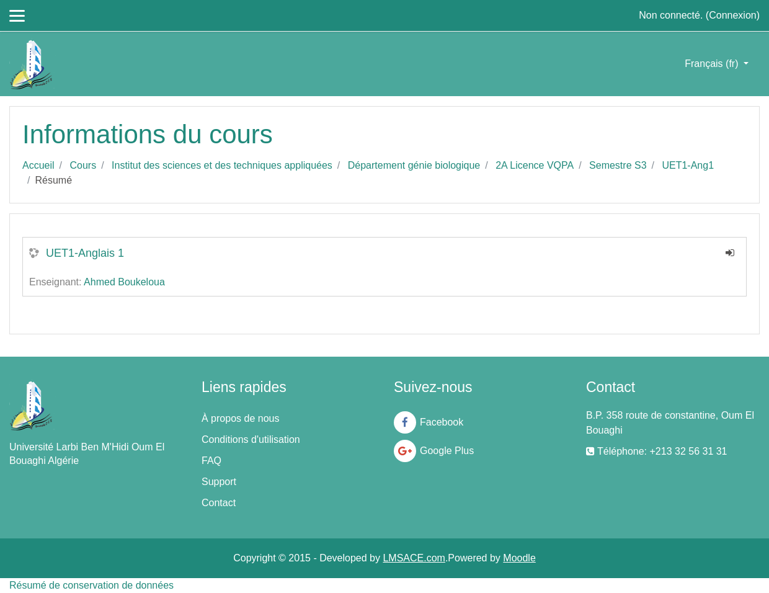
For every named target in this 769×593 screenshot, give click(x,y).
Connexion (733, 15)
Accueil (38, 165)
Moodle (519, 558)
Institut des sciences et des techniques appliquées (222, 165)
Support (219, 481)
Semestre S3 (617, 165)
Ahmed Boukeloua (124, 282)
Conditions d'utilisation (251, 439)
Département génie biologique (414, 165)
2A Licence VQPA (535, 165)
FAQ (211, 460)
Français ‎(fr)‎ (713, 63)
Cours (82, 165)
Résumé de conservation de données (91, 585)
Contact (219, 502)
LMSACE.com (414, 558)
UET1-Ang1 (688, 165)
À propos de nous (240, 418)
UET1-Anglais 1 (85, 253)
